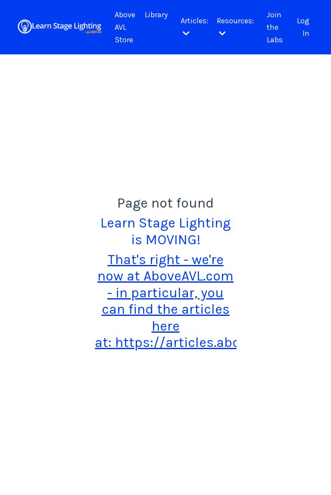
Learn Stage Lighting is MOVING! (165, 231)
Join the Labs (275, 27)
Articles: (194, 26)
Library (156, 14)
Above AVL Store (125, 27)
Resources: (235, 26)
